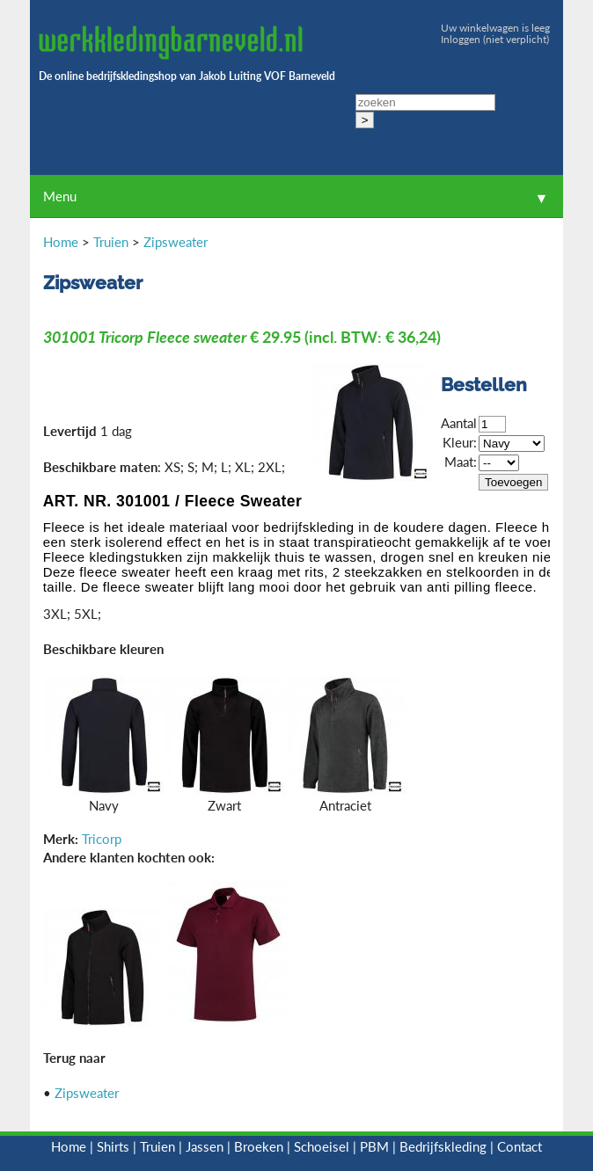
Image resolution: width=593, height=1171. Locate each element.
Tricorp (101, 839)
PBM (374, 1146)
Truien (110, 242)
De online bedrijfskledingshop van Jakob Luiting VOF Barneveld (187, 76)
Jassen (204, 1146)
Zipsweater (175, 242)
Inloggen (460, 39)
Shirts (113, 1146)
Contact (519, 1146)
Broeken (258, 1146)
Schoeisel (321, 1146)
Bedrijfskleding (443, 1146)
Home (60, 242)
